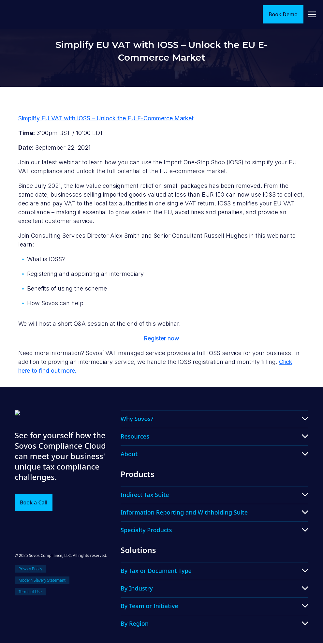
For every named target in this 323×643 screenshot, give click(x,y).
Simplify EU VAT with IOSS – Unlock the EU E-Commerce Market (106, 118)
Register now (161, 338)
